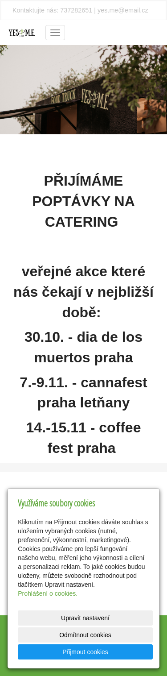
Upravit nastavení (85, 618)
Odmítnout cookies (85, 635)
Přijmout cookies (85, 651)
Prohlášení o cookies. (47, 593)
